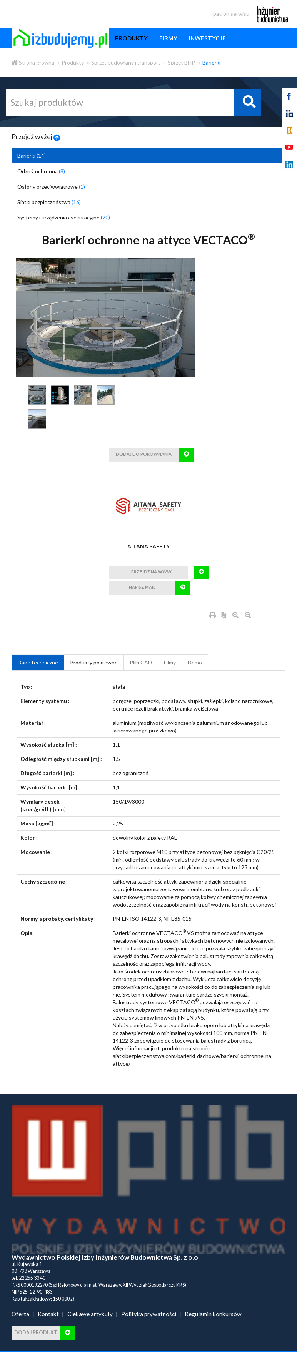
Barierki (211, 62)
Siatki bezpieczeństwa (49, 202)
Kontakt (48, 1313)
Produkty (73, 62)
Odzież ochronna (41, 171)
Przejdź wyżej (36, 136)
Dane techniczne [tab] (38, 662)
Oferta (20, 1313)
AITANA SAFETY (148, 546)
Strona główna (33, 62)
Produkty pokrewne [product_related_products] (94, 662)
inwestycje (207, 38)
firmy (168, 38)
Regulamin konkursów (213, 1313)
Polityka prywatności (148, 1313)
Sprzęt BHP (181, 62)
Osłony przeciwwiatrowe (51, 186)
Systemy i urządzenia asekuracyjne (63, 217)
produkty (131, 38)
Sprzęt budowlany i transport (125, 62)
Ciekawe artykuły (90, 1313)
